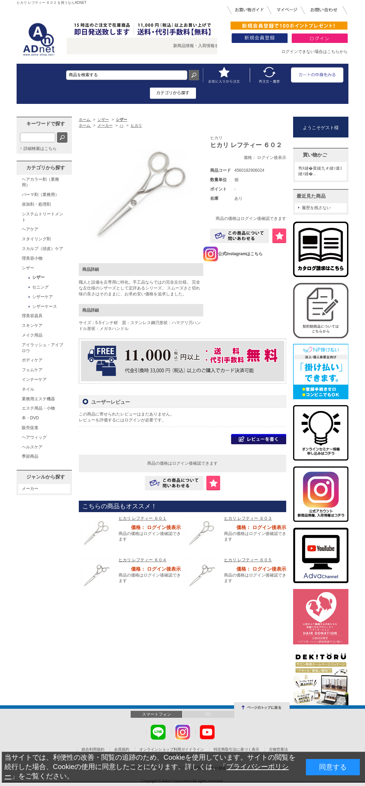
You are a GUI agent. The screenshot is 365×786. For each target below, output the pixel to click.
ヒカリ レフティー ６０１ (143, 518)
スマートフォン (156, 714)
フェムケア (32, 369)
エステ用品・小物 (38, 408)
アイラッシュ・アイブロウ (42, 347)
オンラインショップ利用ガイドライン (171, 749)
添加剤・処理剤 (36, 204)
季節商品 (30, 456)
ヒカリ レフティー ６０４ (143, 559)
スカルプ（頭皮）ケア (42, 248)
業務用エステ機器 (38, 398)
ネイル (28, 389)
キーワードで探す (45, 123)
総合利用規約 (93, 749)
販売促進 (30, 427)
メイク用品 (32, 335)
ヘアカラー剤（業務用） (40, 182)
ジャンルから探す (45, 477)
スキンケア (32, 325)
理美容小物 (32, 258)
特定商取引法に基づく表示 (236, 749)
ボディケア (32, 360)
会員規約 (121, 749)
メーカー (30, 488)
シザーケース (44, 306)
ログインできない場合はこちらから (314, 51)
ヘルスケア (32, 447)
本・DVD (30, 418)
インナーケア (34, 379)
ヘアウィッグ (34, 437)
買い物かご (315, 155)
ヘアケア (30, 229)
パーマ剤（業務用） (40, 194)
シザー (28, 268)
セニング (40, 287)
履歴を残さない (316, 207)
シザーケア (42, 296)
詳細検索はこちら (40, 148)
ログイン (132, 420)
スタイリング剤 (36, 238)
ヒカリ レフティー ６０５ (248, 559)
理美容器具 (32, 315)
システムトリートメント (42, 217)
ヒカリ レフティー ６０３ (248, 518)
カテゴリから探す (45, 167)
